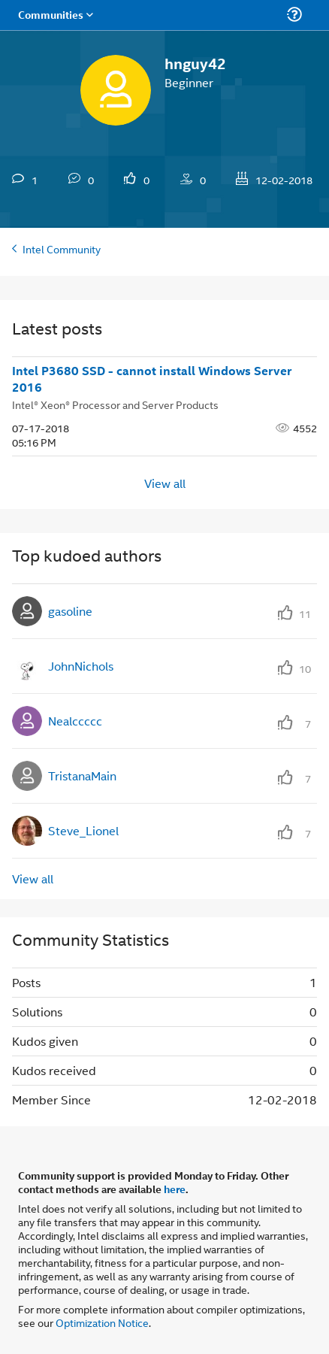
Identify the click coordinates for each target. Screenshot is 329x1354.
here (175, 1188)
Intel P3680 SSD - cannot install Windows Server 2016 (151, 379)
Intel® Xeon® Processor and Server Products (115, 404)
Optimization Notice (102, 1322)
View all (165, 482)
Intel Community (62, 248)
